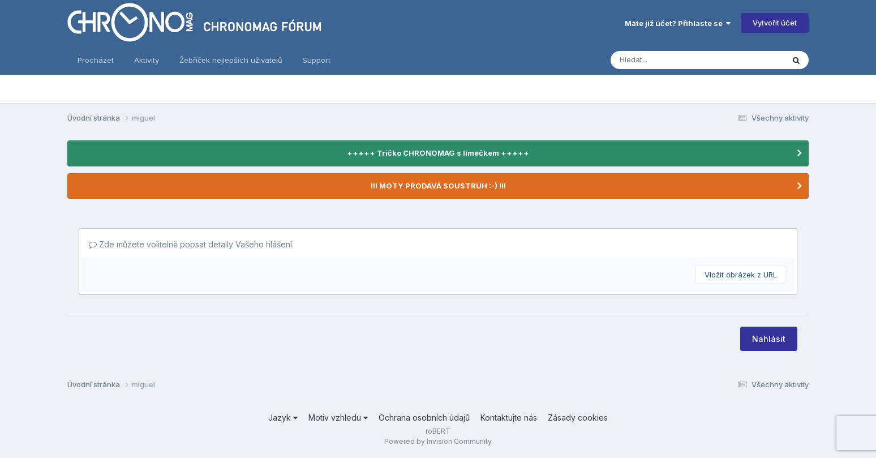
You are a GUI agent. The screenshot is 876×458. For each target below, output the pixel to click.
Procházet (96, 60)
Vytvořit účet (775, 22)
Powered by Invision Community (438, 441)
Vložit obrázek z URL (741, 274)
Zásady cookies (578, 417)
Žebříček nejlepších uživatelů (230, 60)
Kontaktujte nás (508, 417)
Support (316, 60)
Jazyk (283, 417)
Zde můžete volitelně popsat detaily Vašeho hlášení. (191, 244)
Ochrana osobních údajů (424, 417)
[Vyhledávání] (654, 60)
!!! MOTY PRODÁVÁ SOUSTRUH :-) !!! (438, 185)
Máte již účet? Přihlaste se (678, 23)
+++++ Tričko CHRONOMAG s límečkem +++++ (438, 152)
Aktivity (146, 60)
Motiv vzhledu (338, 417)
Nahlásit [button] (768, 339)
